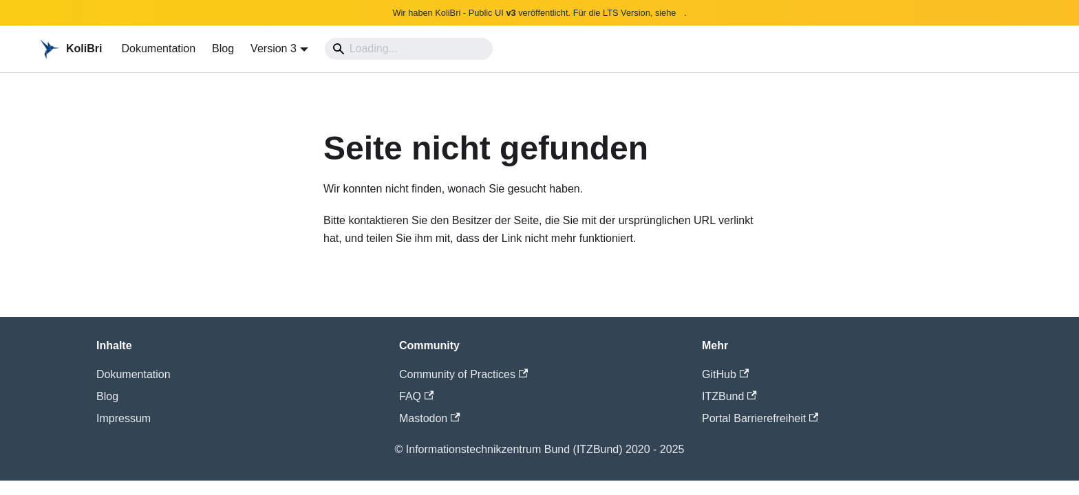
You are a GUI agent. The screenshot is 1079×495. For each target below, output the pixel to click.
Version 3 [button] (273, 48)
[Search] (409, 49)
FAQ (416, 396)
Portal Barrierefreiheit (760, 418)
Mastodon (429, 418)
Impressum (123, 418)
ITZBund (729, 396)
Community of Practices (463, 374)
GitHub (725, 374)
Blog (223, 48)
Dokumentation (158, 48)
